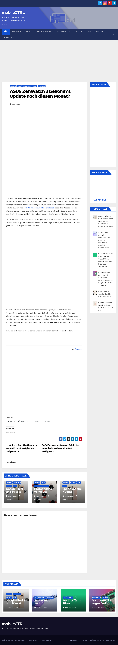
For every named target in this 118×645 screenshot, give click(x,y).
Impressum (74, 640)
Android (16, 32)
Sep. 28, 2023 (42, 608)
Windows (50, 597)
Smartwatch (63, 32)
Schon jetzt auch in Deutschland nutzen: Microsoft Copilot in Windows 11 (104, 240)
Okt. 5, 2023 (13, 608)
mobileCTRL (13, 12)
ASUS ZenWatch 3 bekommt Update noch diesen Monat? (40, 94)
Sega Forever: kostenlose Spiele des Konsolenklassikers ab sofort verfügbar (60, 448)
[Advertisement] (59, 58)
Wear (34, 86)
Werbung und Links (97, 640)
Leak (78, 482)
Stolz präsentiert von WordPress (14, 640)
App (89, 32)
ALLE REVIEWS (99, 200)
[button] (114, 34)
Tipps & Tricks (44, 32)
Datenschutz (110, 640)
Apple (29, 32)
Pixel (15, 486)
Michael (13, 462)
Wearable (41, 86)
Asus (19, 86)
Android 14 (17, 482)
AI (35, 597)
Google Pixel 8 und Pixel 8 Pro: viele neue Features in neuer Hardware (105, 221)
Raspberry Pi (96, 597)
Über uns (9, 37)
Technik (105, 597)
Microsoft (41, 597)
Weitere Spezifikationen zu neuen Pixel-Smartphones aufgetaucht (21, 448)
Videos (99, 32)
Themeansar (46, 640)
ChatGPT (69, 597)
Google (9, 486)
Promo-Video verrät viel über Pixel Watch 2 (43, 493)
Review (79, 32)
